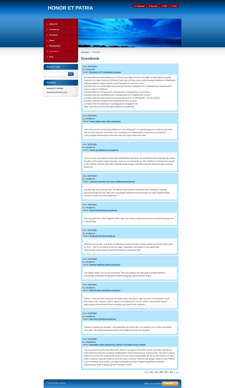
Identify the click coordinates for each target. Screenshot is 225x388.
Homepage (85, 52)
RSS (165, 6)
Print (175, 6)
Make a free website (152, 384)
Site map (154, 6)
